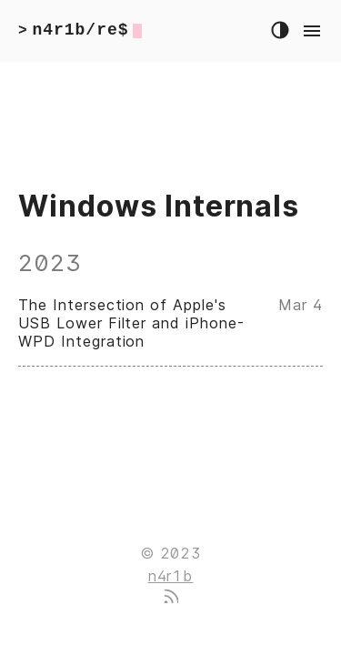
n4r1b (171, 576)
